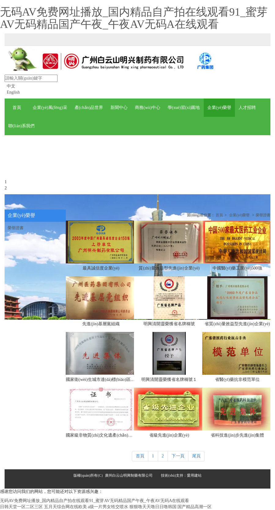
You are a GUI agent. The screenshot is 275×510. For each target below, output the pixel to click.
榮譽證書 (263, 215)
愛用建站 (194, 475)
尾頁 (196, 456)
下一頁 (178, 456)
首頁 (219, 215)
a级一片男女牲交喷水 (108, 506)
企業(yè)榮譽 (239, 215)
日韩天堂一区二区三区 (21, 506)
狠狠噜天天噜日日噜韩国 (153, 506)
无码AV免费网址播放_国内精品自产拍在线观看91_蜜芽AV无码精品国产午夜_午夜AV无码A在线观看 (134, 18)
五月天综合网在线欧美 (65, 506)
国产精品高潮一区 (194, 506)
